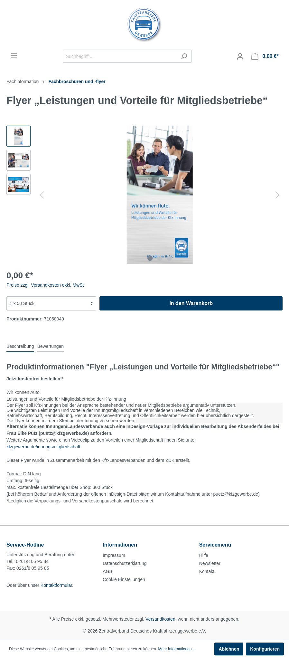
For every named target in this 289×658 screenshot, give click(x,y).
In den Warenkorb (191, 303)
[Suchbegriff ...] (120, 56)
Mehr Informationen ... (177, 649)
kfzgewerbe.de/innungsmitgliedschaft (43, 446)
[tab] (20, 346)
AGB (107, 571)
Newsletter (209, 563)
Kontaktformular (56, 585)
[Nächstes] (277, 195)
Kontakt (206, 571)
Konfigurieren (265, 649)
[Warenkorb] (265, 56)
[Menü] (13, 56)
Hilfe (203, 555)
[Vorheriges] (42, 195)
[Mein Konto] (240, 56)
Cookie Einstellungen (124, 579)
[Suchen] (183, 56)
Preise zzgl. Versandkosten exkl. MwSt (45, 285)
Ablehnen (229, 649)
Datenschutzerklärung (124, 563)
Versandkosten (160, 619)
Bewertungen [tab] (50, 346)
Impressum (114, 555)
